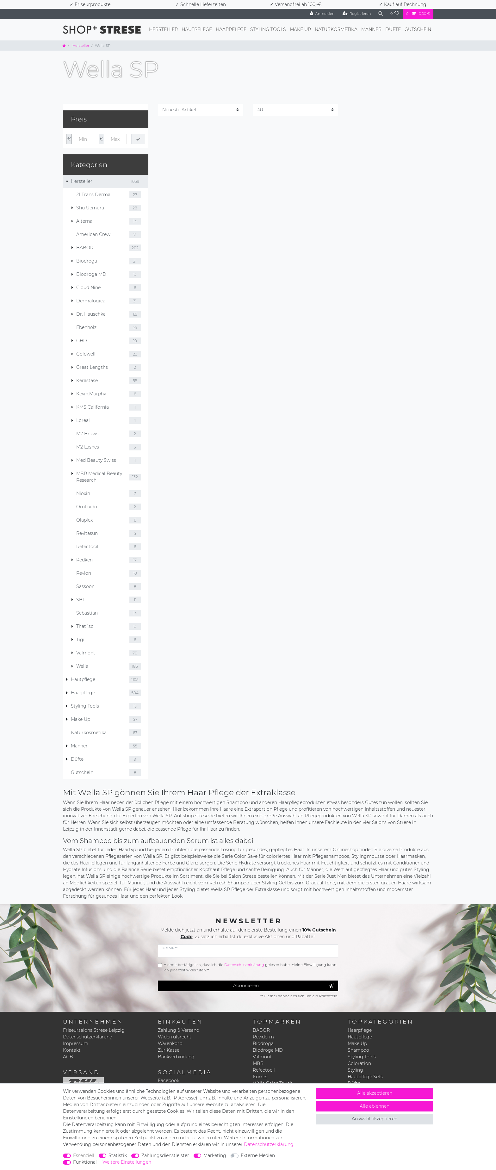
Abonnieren (283, 986)
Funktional (85, 1162)
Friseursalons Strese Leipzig (94, 1030)
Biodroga (263, 1043)
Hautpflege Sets (365, 1077)
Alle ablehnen (374, 1106)
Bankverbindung (176, 1057)
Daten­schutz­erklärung (269, 1144)
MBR (258, 1063)
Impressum (75, 1043)
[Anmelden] (322, 14)
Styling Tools (268, 29)
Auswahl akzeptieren (374, 1119)
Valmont (262, 1057)
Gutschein (418, 29)
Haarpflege (231, 29)
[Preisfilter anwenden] (138, 139)
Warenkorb (170, 1043)
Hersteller (163, 29)
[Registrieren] (356, 14)
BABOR (261, 1030)
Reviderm (263, 1037)
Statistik (117, 1155)
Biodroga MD (268, 1050)
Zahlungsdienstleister (165, 1155)
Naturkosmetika (336, 29)
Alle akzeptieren (374, 1093)
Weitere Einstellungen (126, 1162)
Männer (371, 29)
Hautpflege (197, 29)
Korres (260, 1077)
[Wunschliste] (395, 14)
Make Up (300, 29)
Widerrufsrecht (174, 1037)
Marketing (214, 1155)
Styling (355, 1070)
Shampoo (358, 1050)
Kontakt (72, 1050)
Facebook (168, 1080)
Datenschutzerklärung (88, 1037)
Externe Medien (258, 1155)
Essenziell (83, 1155)
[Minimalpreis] (82, 139)
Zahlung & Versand (178, 1030)
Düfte (393, 29)
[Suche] (380, 14)
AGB (68, 1057)
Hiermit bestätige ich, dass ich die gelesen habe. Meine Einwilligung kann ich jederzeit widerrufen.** (250, 967)
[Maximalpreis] (115, 139)
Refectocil (264, 1070)
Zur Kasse (168, 1050)
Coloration (359, 1063)
